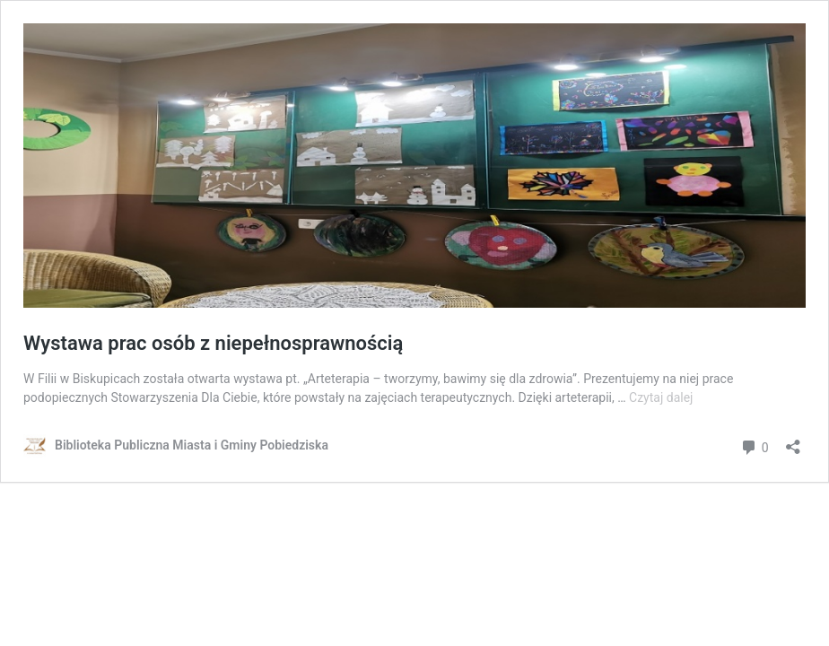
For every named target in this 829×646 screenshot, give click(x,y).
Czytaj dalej (661, 397)
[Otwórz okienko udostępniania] (793, 441)
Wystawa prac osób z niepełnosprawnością (213, 343)
